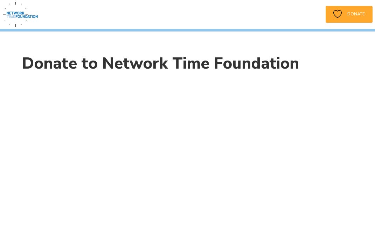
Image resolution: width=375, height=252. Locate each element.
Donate (349, 14)
